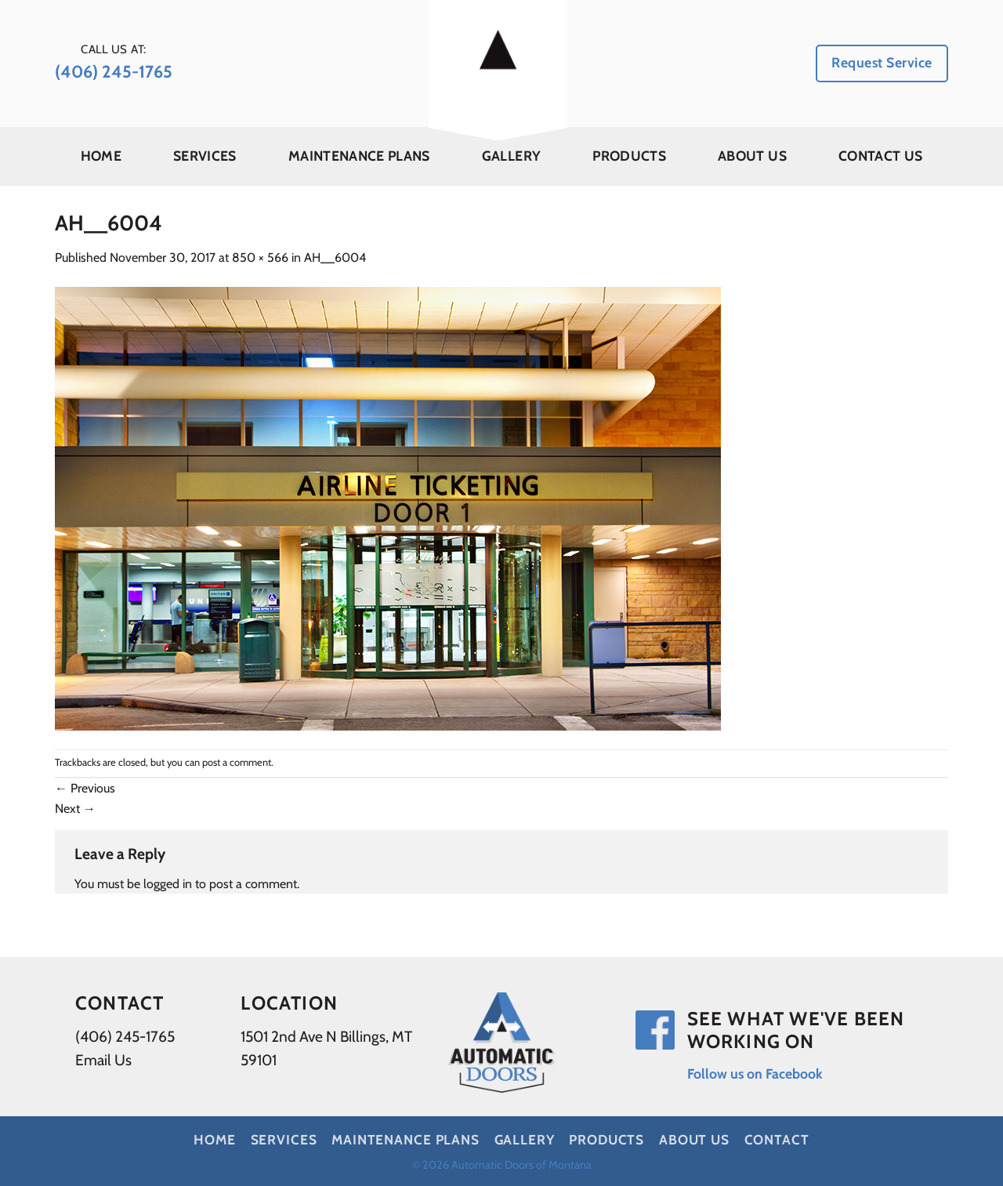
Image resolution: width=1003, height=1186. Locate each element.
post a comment (236, 762)
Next (75, 808)
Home (101, 155)
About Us (752, 155)
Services (205, 155)
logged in (167, 883)
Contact (776, 1139)
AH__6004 (335, 257)
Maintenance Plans (359, 155)
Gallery (511, 155)
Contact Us (880, 155)
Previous (85, 788)
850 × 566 (260, 257)
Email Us (103, 1059)
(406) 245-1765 (125, 1036)
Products (629, 155)
